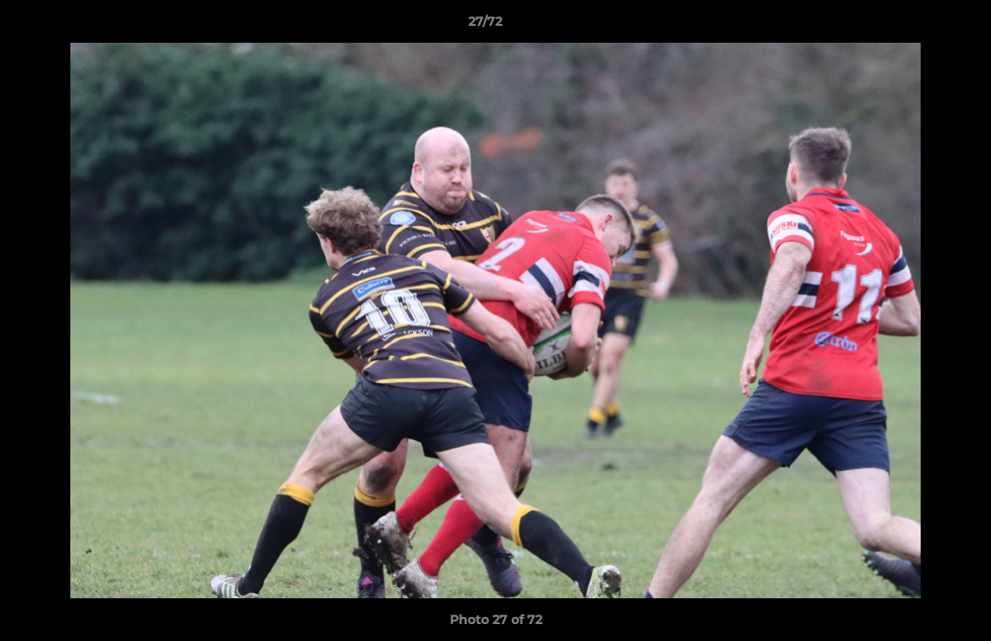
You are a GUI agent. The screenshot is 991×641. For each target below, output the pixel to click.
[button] (916, 26)
